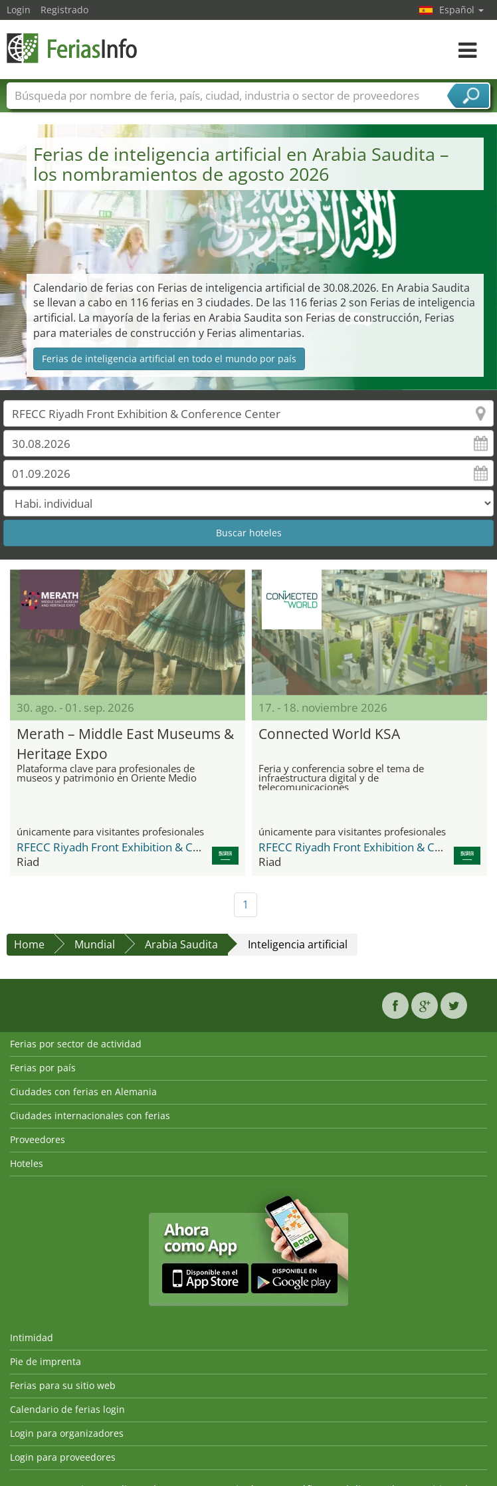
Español (461, 9)
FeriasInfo (73, 48)
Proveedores (37, 1139)
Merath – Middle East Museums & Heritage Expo (125, 742)
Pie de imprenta (45, 1361)
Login (19, 9)
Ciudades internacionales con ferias (90, 1115)
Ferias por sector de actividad (76, 1043)
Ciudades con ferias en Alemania (83, 1091)
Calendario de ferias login (67, 1409)
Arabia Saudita (181, 944)
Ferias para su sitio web (63, 1385)
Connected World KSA (329, 733)
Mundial (94, 944)
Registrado (64, 9)
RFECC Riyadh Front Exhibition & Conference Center (151, 847)
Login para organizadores (67, 1433)
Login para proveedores (63, 1457)
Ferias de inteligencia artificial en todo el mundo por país (169, 358)
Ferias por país (43, 1067)
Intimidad (31, 1337)
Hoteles (26, 1163)
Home (29, 944)
